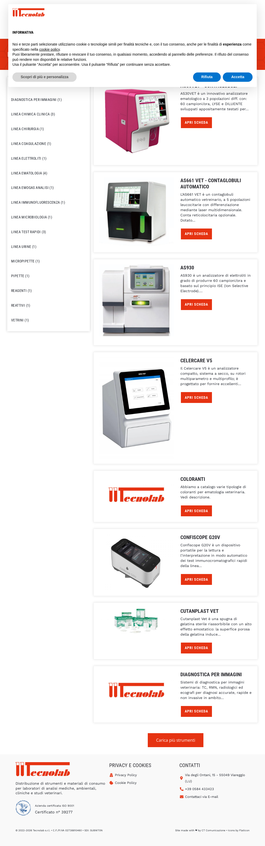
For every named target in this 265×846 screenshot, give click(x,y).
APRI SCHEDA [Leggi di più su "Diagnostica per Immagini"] (196, 711)
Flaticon (244, 830)
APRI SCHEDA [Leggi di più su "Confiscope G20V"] (196, 579)
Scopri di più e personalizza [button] (44, 77)
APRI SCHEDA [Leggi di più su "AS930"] (196, 304)
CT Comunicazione (213, 830)
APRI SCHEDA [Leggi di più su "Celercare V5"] (196, 397)
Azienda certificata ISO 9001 (54, 805)
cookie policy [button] (49, 49)
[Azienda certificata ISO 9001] (23, 809)
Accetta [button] (237, 77)
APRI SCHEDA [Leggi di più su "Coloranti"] (196, 511)
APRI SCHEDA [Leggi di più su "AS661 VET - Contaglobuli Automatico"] (196, 234)
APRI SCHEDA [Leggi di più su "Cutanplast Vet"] (196, 648)
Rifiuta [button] (207, 77)
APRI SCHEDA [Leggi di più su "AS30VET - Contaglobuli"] (196, 122)
